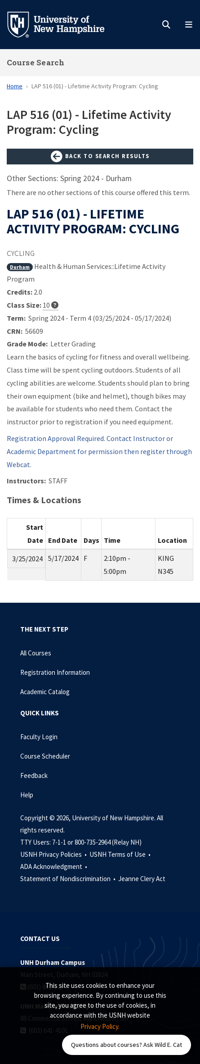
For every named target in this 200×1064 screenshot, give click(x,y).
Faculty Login (39, 736)
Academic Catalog (45, 691)
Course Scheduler (45, 756)
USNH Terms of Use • (120, 854)
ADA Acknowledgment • (54, 866)
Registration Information (55, 672)
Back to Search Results (100, 157)
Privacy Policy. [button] (100, 1026)
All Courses (35, 653)
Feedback (34, 775)
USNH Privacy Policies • (54, 854)
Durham (20, 267)
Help (26, 795)
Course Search (35, 62)
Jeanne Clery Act (141, 878)
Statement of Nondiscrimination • (68, 878)
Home (14, 86)
